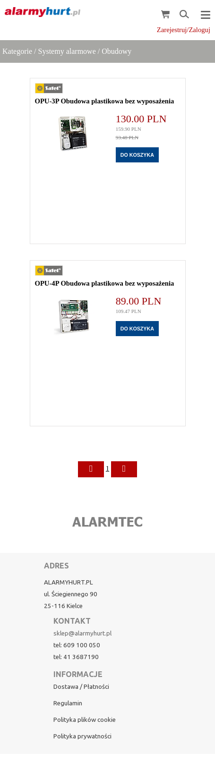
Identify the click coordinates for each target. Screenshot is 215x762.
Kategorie (17, 51)
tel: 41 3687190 (76, 656)
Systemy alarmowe (67, 51)
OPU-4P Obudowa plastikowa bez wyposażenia (104, 283)
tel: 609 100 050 (76, 645)
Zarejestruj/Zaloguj (183, 30)
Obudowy (116, 51)
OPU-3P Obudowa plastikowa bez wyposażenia (104, 101)
